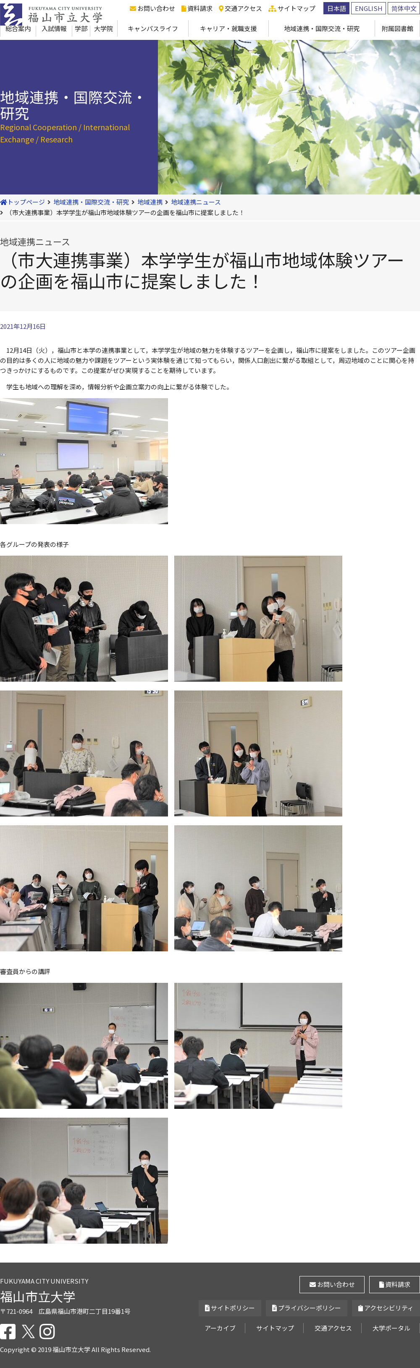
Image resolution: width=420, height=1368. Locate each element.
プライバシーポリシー (306, 1307)
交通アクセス (240, 8)
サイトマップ (291, 8)
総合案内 (18, 28)
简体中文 (404, 8)
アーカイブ (220, 1327)
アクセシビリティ (386, 1307)
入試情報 (54, 28)
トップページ (22, 201)
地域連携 (150, 201)
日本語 (336, 8)
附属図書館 (397, 28)
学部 (81, 28)
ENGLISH (369, 8)
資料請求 (197, 8)
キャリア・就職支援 (228, 28)
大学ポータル (391, 1327)
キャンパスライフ (153, 28)
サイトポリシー (230, 1307)
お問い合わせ (152, 8)
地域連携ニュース (196, 201)
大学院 (103, 28)
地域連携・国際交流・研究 (322, 28)
